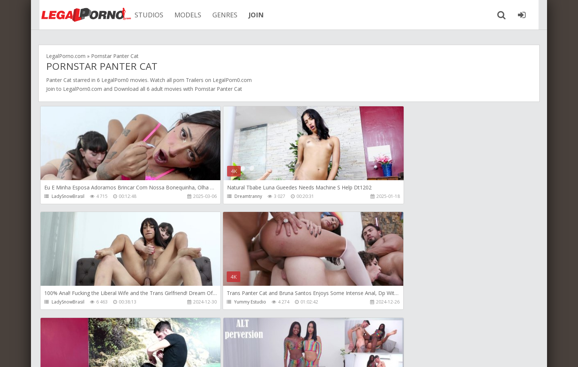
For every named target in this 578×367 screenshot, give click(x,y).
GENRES (218, 14)
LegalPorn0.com (82, 88)
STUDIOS (143, 14)
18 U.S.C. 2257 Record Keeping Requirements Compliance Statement (273, 354)
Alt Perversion (398, 302)
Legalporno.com (79, 15)
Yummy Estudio (68, 302)
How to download (143, 332)
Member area (90, 332)
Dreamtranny (232, 196)
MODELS (181, 14)
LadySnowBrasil (68, 196)
